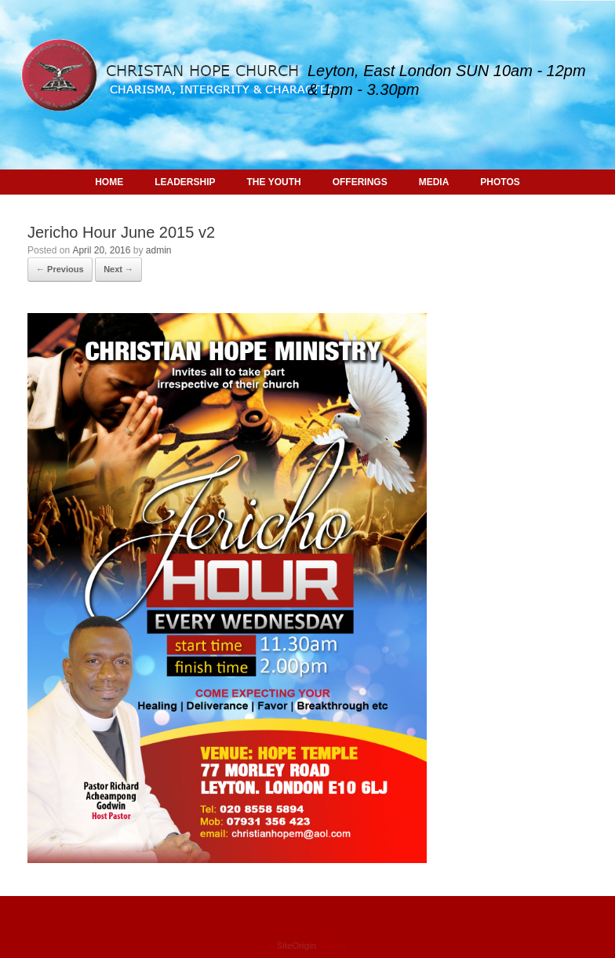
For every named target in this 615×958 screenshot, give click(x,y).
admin (159, 250)
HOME (109, 182)
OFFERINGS (360, 182)
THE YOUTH (274, 182)
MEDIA (434, 182)
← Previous (60, 269)
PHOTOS (499, 182)
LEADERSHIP (185, 182)
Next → (118, 269)
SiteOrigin (296, 945)
